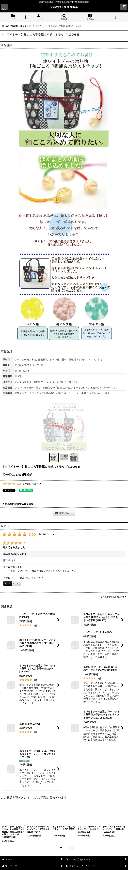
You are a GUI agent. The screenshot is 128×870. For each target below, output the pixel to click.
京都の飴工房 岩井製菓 (64, 7)
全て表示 (113, 596)
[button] (4, 7)
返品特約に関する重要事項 (18, 504)
